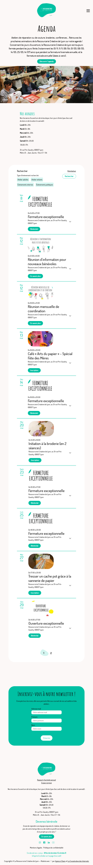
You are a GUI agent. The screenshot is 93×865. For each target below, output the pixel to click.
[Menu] (88, 10)
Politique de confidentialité (53, 847)
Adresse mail (36, 709)
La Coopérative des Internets (78, 861)
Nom (33, 725)
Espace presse (46, 783)
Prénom (34, 717)
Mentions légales (36, 847)
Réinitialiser (71, 171)
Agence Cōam (60, 861)
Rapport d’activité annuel (46, 780)
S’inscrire (46, 738)
